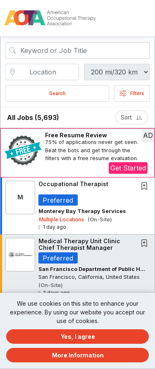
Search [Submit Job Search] (57, 93)
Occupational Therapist (73, 183)
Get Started (128, 168)
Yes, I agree (78, 336)
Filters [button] (131, 93)
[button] (147, 18)
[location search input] (48, 72)
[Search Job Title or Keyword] (83, 50)
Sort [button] (132, 117)
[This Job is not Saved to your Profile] (146, 187)
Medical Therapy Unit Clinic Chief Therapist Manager (79, 244)
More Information (78, 355)
